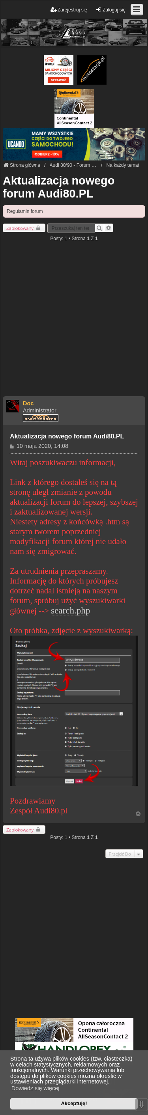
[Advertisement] (74, 322)
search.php (70, 610)
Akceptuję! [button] (74, 1103)
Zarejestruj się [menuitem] (69, 10)
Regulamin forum (25, 211)
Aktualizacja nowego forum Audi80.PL (58, 187)
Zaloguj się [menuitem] (111, 10)
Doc (28, 403)
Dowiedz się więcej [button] (35, 1088)
